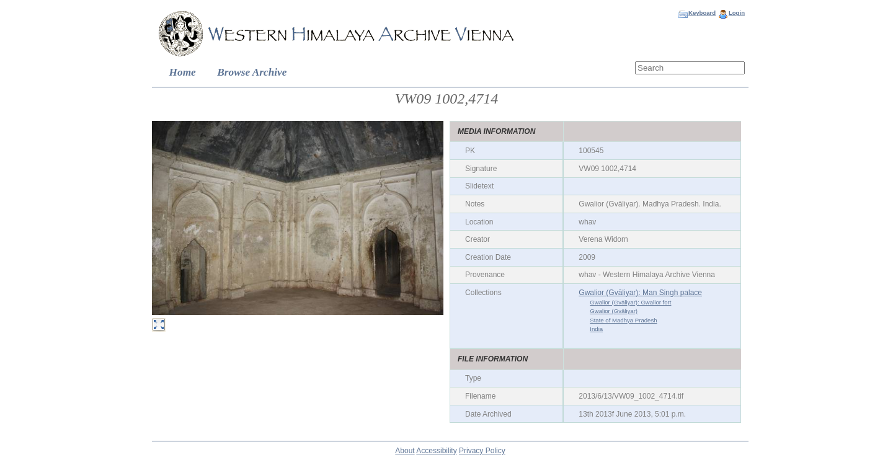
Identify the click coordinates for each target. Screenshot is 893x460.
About (404, 450)
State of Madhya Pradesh (623, 320)
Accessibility (436, 450)
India (596, 328)
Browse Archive (252, 72)
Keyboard (702, 12)
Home (182, 72)
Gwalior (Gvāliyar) (614, 310)
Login (737, 12)
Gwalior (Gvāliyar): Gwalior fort (630, 302)
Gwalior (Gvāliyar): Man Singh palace (640, 292)
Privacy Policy (482, 450)
